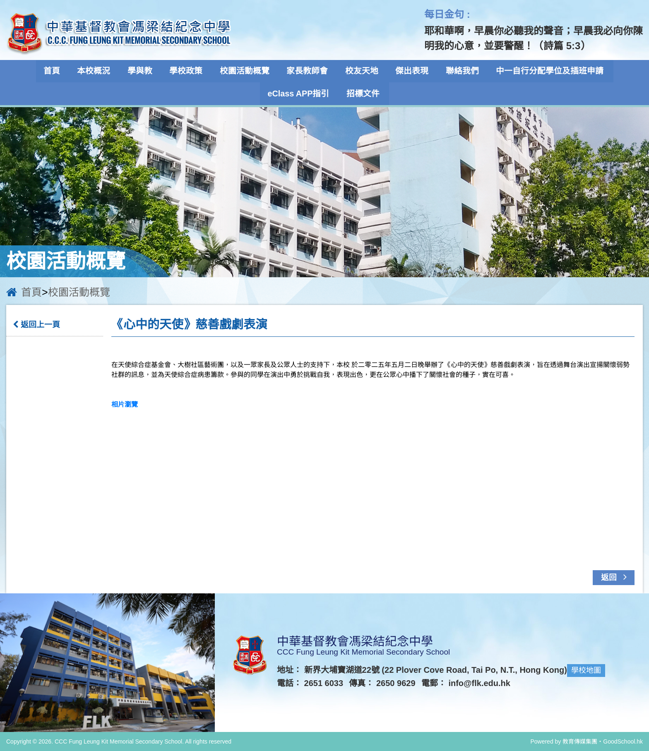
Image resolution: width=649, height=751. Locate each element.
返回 (616, 576)
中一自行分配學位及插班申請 (544, 71)
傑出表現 (409, 71)
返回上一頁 (36, 324)
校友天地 (360, 71)
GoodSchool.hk (623, 741)
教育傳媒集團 (579, 741)
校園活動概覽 (246, 71)
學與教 (144, 71)
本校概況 (99, 71)
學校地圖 (586, 670)
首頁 (59, 71)
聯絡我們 (458, 71)
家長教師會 (307, 71)
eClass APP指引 (300, 93)
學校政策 (189, 71)
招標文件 (363, 93)
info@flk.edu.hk (480, 683)
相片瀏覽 (124, 404)
